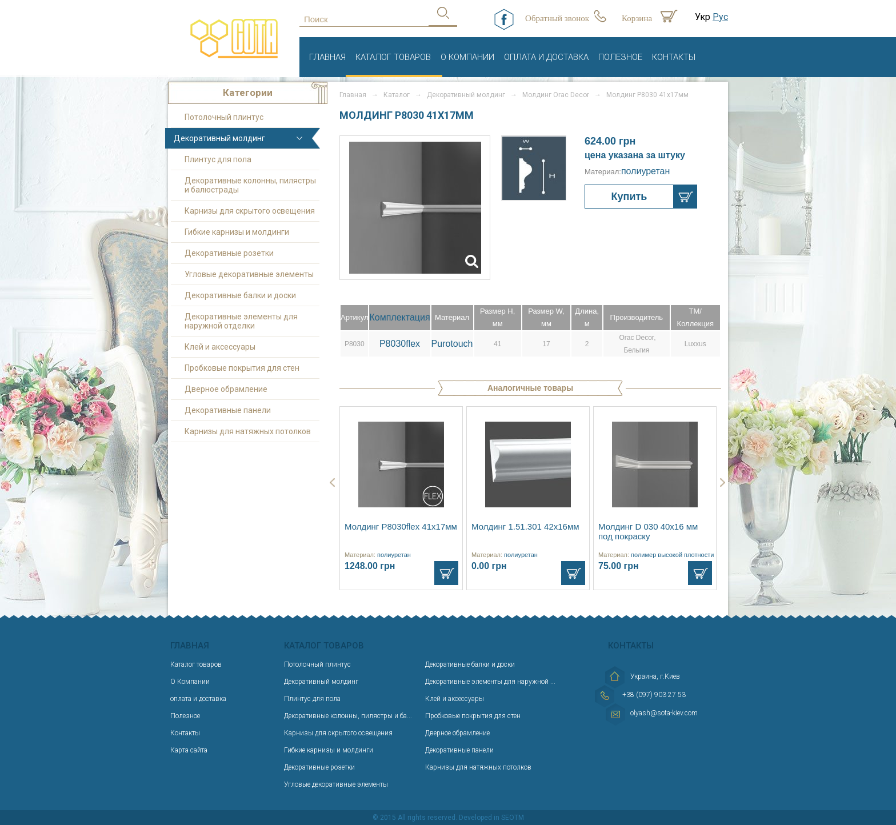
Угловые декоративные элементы (249, 274)
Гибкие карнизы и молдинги (237, 232)
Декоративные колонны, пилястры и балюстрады (250, 185)
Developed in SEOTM (491, 818)
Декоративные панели (228, 410)
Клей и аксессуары (220, 346)
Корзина (637, 18)
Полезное (620, 57)
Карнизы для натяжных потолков (248, 431)
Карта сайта (188, 750)
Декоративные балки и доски (240, 295)
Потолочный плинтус (224, 117)
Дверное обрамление (226, 389)
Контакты (673, 57)
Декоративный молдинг (219, 138)
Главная (327, 57)
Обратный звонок (557, 18)
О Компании (467, 57)
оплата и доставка (546, 57)
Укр (702, 16)
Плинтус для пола (218, 159)
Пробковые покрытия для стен (242, 368)
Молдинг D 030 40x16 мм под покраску (648, 531)
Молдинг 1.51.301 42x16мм (525, 526)
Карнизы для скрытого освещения (250, 210)
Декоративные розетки (229, 253)
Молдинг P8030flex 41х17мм (401, 526)
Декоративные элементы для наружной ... (490, 682)
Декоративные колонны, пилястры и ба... (348, 716)
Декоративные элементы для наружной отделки (241, 321)
